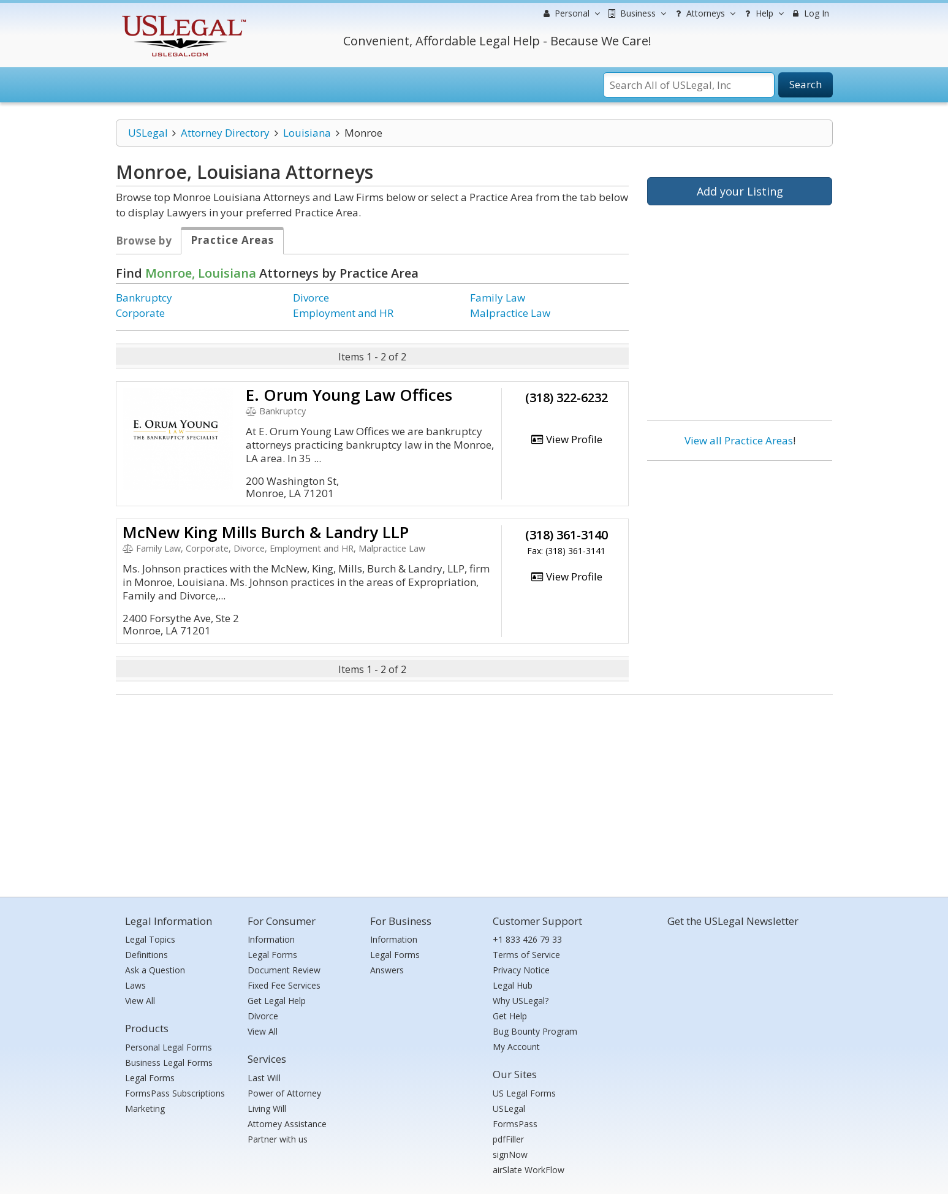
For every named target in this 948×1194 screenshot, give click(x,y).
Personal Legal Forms (168, 1047)
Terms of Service (526, 954)
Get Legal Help (277, 1000)
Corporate (140, 313)
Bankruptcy (144, 298)
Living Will (267, 1108)
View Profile (566, 439)
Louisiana (307, 133)
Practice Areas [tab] (232, 240)
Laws (135, 985)
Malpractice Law (510, 313)
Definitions (146, 954)
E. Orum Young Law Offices (349, 395)
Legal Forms (150, 1078)
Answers (387, 970)
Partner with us (278, 1139)
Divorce (311, 298)
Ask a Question (155, 970)
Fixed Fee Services (284, 985)
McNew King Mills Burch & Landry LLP (266, 532)
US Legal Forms (524, 1093)
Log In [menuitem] (810, 13)
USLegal (148, 133)
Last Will (264, 1078)
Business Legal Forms (169, 1062)
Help (762, 13)
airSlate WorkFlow (528, 1170)
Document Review (284, 970)
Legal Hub (513, 985)
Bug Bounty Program (535, 1031)
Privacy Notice (521, 970)
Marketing (145, 1108)
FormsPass (515, 1124)
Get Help (510, 1016)
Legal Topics (150, 939)
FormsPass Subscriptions (175, 1093)
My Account (516, 1046)
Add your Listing (740, 191)
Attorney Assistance (287, 1124)
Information (271, 939)
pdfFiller (508, 1139)
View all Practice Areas (738, 440)
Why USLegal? (520, 1000)
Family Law (497, 298)
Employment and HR (343, 313)
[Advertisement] (739, 549)
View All (140, 1000)
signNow (510, 1154)
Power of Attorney (284, 1093)
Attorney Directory (225, 133)
